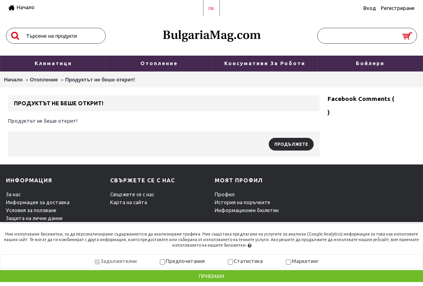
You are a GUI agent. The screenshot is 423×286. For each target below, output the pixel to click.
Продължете (291, 144)
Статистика (248, 261)
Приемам (211, 276)
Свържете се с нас (132, 194)
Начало (13, 80)
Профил (225, 194)
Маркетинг (305, 261)
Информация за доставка (38, 202)
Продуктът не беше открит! (100, 80)
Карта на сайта (128, 202)
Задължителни (119, 261)
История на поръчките (242, 202)
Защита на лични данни (34, 218)
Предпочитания (185, 261)
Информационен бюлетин (247, 210)
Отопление (44, 80)
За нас (13, 194)
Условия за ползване (31, 210)
